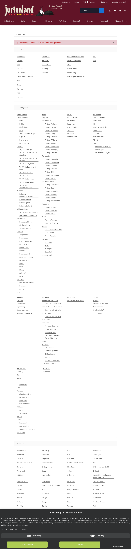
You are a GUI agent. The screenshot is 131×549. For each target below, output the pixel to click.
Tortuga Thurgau (51, 210)
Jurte (21, 130)
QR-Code (20, 300)
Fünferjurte (23, 127)
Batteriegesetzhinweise (76, 77)
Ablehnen (70, 544)
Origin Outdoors (73, 490)
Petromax (20, 494)
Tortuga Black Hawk (52, 185)
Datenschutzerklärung (9, 529)
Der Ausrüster (47, 463)
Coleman (70, 459)
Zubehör (20, 231)
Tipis (44, 217)
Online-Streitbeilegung (75, 56)
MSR (43, 490)
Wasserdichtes (24, 404)
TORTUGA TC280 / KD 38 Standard (28, 154)
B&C (68, 451)
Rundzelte (46, 156)
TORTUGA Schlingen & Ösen (27, 168)
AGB (68, 64)
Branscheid (46, 455)
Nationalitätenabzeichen (26, 313)
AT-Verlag (45, 451)
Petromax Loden (99, 137)
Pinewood (45, 494)
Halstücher (97, 121)
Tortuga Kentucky (51, 191)
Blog (18, 81)
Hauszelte (45, 204)
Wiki (84, 2)
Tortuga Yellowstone (52, 201)
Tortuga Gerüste (51, 153)
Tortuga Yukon (50, 178)
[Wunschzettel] (114, 10)
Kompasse (23, 384)
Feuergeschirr (72, 117)
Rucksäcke (23, 400)
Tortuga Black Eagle (52, 162)
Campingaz (97, 455)
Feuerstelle (71, 121)
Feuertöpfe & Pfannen (50, 300)
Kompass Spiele (98, 481)
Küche (19, 375)
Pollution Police (98, 494)
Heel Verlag (46, 475)
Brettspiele (23, 423)
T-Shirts (95, 140)
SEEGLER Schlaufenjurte (28, 215)
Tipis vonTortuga (51, 220)
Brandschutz (72, 137)
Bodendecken (24, 238)
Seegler (45, 502)
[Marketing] (92, 536)
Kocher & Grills (47, 313)
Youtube (92, 2)
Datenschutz (72, 69)
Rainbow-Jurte (24, 203)
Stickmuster (21, 304)
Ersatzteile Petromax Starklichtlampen (52, 337)
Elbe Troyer (99, 149)
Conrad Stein (97, 459)
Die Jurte (20, 467)
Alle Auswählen (24, 544)
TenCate (20, 506)
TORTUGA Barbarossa (27, 179)
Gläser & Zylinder (51, 351)
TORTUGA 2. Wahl (26, 172)
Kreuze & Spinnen (26, 257)
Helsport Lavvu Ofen (100, 304)
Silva (69, 502)
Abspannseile (24, 235)
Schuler (70, 498)
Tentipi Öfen (49, 233)
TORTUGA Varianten (26, 182)
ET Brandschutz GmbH (101, 467)
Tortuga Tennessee (52, 146)
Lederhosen (97, 130)
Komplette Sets (25, 254)
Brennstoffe (71, 133)
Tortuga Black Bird (51, 159)
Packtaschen (24, 260)
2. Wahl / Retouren (49, 363)
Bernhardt (20, 455)
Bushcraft (46, 368)
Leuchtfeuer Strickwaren (51, 485)
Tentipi (44, 226)
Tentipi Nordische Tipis (53, 229)
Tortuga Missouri (51, 169)
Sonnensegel (47, 255)
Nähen (21, 289)
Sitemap (20, 89)
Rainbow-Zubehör (26, 206)
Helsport (45, 239)
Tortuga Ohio (49, 172)
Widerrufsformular (74, 60)
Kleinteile (22, 251)
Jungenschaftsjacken (100, 127)
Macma (19, 490)
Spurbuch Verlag (99, 502)
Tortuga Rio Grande (52, 175)
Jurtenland (66, 2)
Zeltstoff (22, 273)
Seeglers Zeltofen (99, 310)
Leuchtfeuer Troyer (102, 153)
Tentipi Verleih (50, 236)
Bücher (19, 416)
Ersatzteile (48, 252)
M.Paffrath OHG (98, 485)
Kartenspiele (24, 426)
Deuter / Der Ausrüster (75, 463)
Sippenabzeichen (23, 310)
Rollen (21, 263)
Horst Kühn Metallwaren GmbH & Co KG (102, 476)
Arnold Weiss (21, 451)
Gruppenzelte (47, 121)
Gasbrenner (49, 347)
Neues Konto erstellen (119, 2)
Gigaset (22, 137)
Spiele (19, 420)
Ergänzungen (22, 307)
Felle (21, 410)
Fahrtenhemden (99, 117)
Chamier (20, 459)
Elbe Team (71, 467)
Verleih (19, 292)
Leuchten (45, 323)
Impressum (46, 64)
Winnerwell (47, 372)
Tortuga (19, 146)
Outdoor (96, 133)
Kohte (21, 124)
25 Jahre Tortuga (25, 149)
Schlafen (20, 407)
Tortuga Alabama (51, 124)
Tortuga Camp (50, 133)
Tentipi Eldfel (98, 313)
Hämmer (22, 286)
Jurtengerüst (24, 244)
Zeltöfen (70, 130)
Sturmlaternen (50, 332)
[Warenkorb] (123, 10)
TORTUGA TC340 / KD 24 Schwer (28, 159)
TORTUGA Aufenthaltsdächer (26, 186)
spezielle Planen (25, 228)
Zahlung (45, 69)
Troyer (95, 143)
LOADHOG (71, 485)
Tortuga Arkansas (51, 130)
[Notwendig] (29, 536)
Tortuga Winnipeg (51, 149)
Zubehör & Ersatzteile (53, 304)
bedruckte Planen (25, 222)
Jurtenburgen (24, 143)
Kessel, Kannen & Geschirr (52, 307)
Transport (20, 391)
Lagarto (45, 117)
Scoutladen (97, 498)
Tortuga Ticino (50, 213)
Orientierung (21, 381)
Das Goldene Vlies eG (24, 463)
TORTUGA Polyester (26, 164)
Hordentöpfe (72, 127)
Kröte (21, 121)
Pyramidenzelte (48, 181)
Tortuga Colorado (51, 137)
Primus (19, 498)
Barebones (97, 451)
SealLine (20, 502)
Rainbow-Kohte (25, 199)
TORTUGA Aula (24, 176)
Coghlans (45, 459)
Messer (19, 378)
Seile (21, 267)
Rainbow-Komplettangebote (26, 195)
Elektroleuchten (50, 329)
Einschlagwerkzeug (26, 283)
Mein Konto (103, 2)
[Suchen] (89, 10)
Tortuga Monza (50, 143)
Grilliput (96, 471)
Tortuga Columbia (51, 165)
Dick (94, 463)
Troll (94, 506)
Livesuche (45, 56)
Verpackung (71, 73)
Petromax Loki (98, 307)
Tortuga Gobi (49, 188)
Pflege (21, 276)
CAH (68, 455)
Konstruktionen (22, 117)
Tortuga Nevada (51, 194)
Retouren (45, 60)
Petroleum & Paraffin (52, 360)
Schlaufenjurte (22, 209)
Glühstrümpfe (50, 354)
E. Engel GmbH (47, 467)
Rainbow (20, 191)
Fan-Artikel (21, 432)
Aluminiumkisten (25, 394)
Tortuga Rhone (50, 207)
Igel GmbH (46, 481)
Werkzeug (20, 279)
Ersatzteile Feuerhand (75, 300)
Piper (69, 494)
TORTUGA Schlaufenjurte (28, 212)
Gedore (45, 471)
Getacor (70, 471)
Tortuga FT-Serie (51, 140)
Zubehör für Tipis (51, 223)
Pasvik (47, 245)
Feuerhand (21, 471)
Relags (44, 498)
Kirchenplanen (24, 225)
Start (94, 56)
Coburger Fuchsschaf (103, 146)
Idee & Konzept (22, 481)
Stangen (22, 270)
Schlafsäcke (23, 413)
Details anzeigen (112, 546)
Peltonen (96, 490)
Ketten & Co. (24, 247)
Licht (18, 388)
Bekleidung (46, 341)
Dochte (47, 357)
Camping (20, 372)
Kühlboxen (46, 320)
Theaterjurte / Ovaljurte (28, 133)
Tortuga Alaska (50, 127)
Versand (45, 73)
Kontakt (76, 2)
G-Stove (95, 300)
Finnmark (48, 242)
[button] (109, 10)
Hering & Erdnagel (26, 241)
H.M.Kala (20, 475)
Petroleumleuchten (52, 326)
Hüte (94, 124)
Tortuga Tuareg (50, 197)
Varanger (48, 249)
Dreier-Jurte (23, 140)
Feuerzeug (71, 124)
